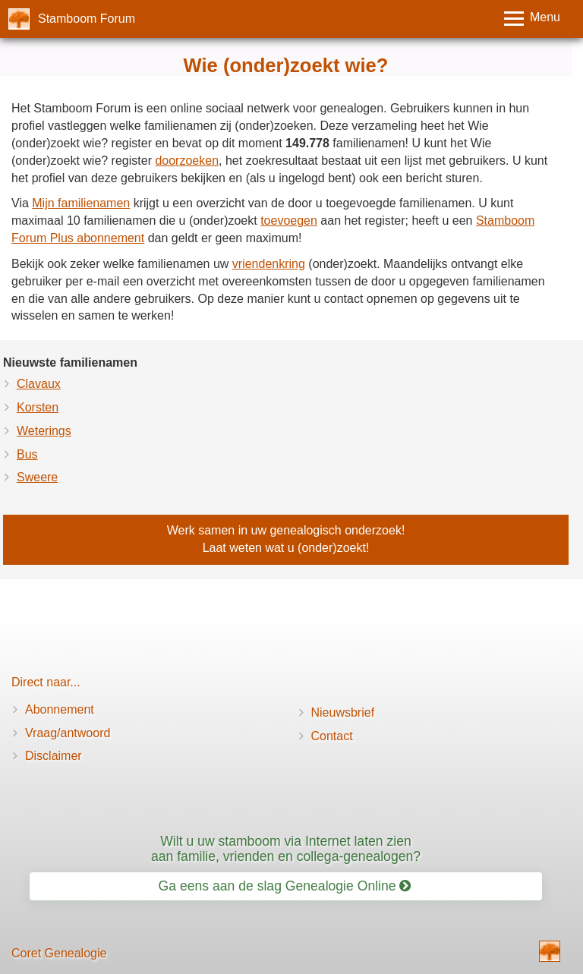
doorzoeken (187, 160)
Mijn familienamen (81, 203)
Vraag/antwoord (67, 733)
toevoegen (288, 220)
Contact (332, 736)
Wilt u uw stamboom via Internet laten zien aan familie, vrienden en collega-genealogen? (286, 848)
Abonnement (59, 709)
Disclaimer (53, 755)
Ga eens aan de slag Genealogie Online (285, 886)
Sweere (37, 477)
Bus (27, 454)
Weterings (44, 430)
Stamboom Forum (86, 18)
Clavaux (39, 383)
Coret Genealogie (58, 953)
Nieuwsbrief (343, 712)
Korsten (37, 407)
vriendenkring (268, 263)
